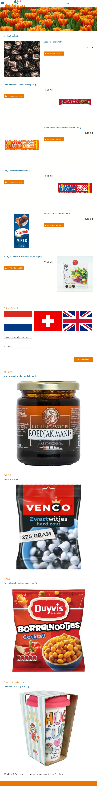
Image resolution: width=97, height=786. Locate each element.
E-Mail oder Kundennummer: (16, 337)
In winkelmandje (55, 53)
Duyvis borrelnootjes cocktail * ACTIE (20, 583)
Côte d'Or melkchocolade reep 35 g (20, 84)
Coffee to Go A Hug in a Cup (16, 686)
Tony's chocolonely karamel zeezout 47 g (62, 127)
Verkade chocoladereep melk (57, 213)
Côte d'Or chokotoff (53, 41)
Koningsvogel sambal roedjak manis (20, 376)
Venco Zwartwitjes (12, 479)
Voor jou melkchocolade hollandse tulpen (23, 256)
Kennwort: (8, 346)
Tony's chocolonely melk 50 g (17, 170)
